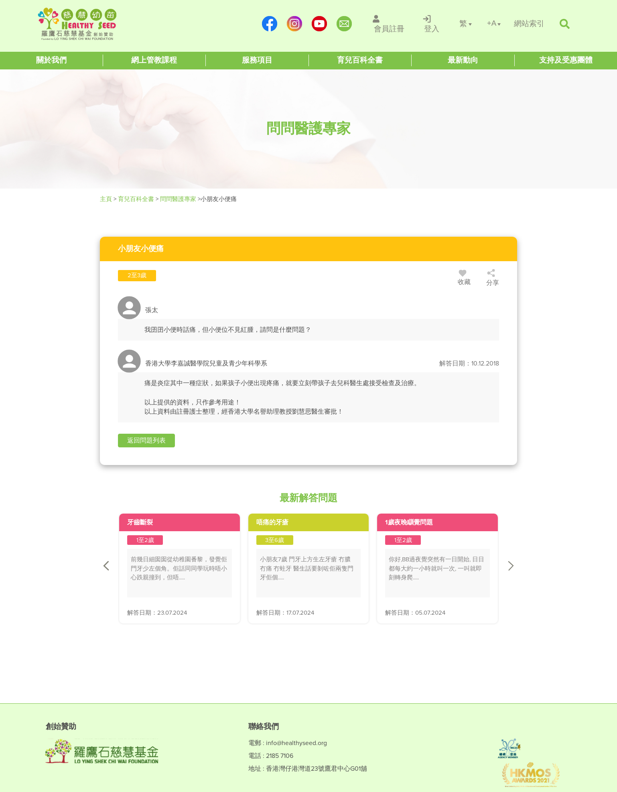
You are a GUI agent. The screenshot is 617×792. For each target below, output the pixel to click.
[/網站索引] (529, 23)
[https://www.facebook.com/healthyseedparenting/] (269, 23)
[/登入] (432, 23)
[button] (146, 440)
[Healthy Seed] (89, 24)
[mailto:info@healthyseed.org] (344, 23)
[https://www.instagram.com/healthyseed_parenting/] (294, 23)
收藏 (464, 279)
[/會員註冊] (389, 23)
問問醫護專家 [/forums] (178, 199)
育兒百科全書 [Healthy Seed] (136, 199)
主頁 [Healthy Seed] (107, 199)
